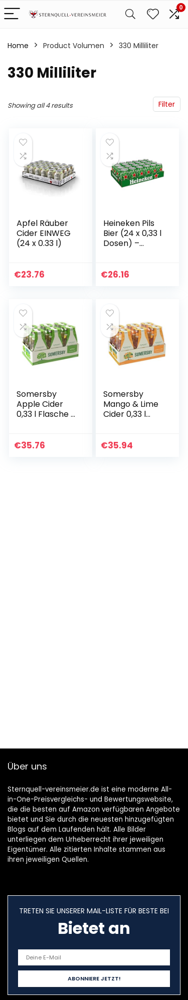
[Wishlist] (153, 14)
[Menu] (12, 14)
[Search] (130, 14)
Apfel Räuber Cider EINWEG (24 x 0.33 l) (44, 233)
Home (18, 46)
